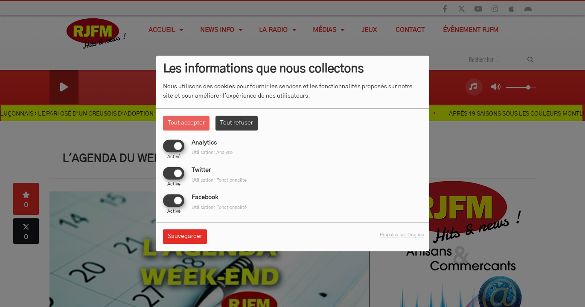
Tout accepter (186, 123)
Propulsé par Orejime (402, 235)
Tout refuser (236, 123)
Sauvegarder (185, 237)
